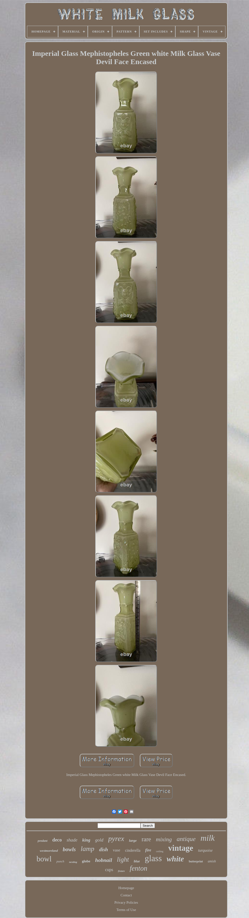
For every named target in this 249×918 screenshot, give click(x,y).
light (123, 859)
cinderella (132, 850)
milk (207, 837)
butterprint (196, 861)
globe (86, 861)
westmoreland (49, 850)
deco (57, 839)
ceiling (159, 851)
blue (137, 861)
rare (146, 839)
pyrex (116, 838)
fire (148, 850)
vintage (180, 848)
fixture (121, 871)
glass (153, 858)
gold (99, 839)
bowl (44, 859)
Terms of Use (126, 910)
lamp (87, 848)
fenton (138, 868)
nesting (73, 861)
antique (186, 838)
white (175, 858)
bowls (69, 849)
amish (212, 861)
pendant (42, 840)
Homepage (126, 888)
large (133, 840)
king (86, 840)
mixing (164, 839)
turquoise (205, 850)
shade (72, 839)
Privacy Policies (126, 902)
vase (116, 850)
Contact (126, 895)
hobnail (103, 860)
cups (109, 869)
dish (103, 849)
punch (60, 861)
